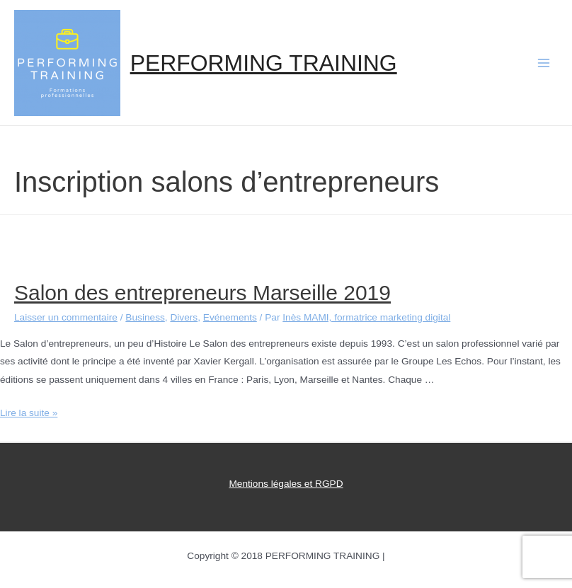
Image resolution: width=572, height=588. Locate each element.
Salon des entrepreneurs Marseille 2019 (202, 292)
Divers (184, 317)
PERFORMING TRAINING (263, 63)
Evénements (230, 317)
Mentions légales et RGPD (286, 483)
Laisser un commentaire (66, 317)
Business (144, 317)
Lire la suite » (28, 413)
